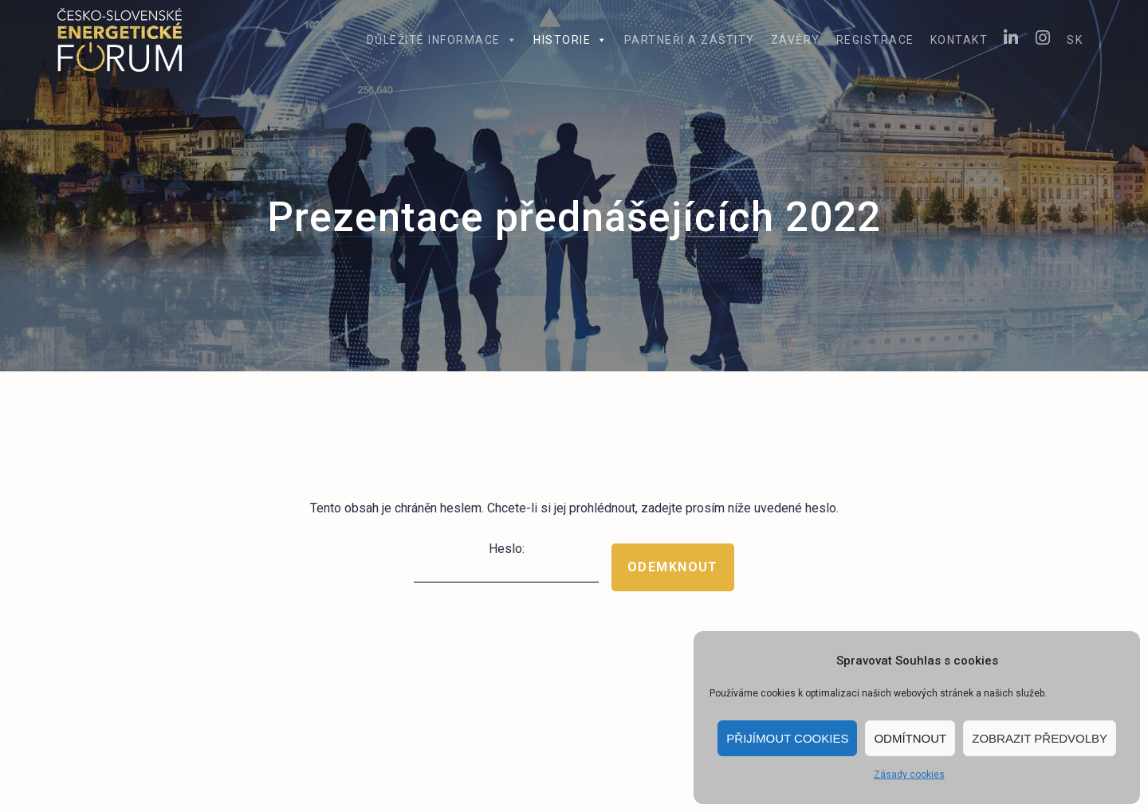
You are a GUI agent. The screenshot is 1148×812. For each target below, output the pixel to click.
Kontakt (959, 39)
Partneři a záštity (689, 39)
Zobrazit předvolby (1039, 738)
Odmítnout (910, 738)
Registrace (875, 39)
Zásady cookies (909, 774)
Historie (570, 40)
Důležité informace (442, 40)
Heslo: (506, 562)
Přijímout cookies (787, 738)
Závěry (795, 39)
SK (1075, 39)
